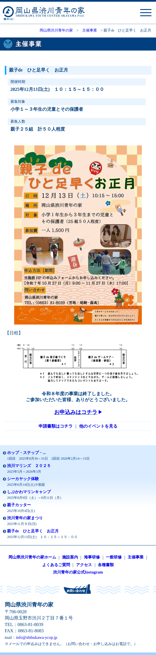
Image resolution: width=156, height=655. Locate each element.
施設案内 (70, 557)
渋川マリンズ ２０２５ (29, 466)
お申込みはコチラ (78, 412)
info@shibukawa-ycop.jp (36, 637)
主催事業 (89, 30)
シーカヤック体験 (23, 479)
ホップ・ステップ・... (26, 453)
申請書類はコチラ (56, 426)
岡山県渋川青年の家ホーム (32, 557)
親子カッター (19, 505)
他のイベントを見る (98, 426)
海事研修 (92, 557)
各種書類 (106, 564)
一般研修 (114, 557)
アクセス (84, 564)
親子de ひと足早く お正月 (33, 531)
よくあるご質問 (56, 564)
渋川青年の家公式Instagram (78, 572)
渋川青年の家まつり (25, 518)
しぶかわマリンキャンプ (29, 492)
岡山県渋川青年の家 (56, 30)
